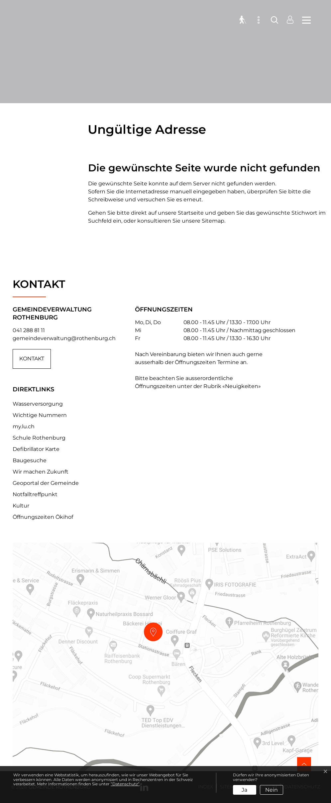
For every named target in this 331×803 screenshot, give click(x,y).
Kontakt (31, 359)
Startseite (191, 213)
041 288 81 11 (29, 330)
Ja (244, 790)
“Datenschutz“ (125, 783)
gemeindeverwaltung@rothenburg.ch (64, 338)
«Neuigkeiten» (241, 386)
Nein (271, 790)
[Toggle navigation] (304, 20)
